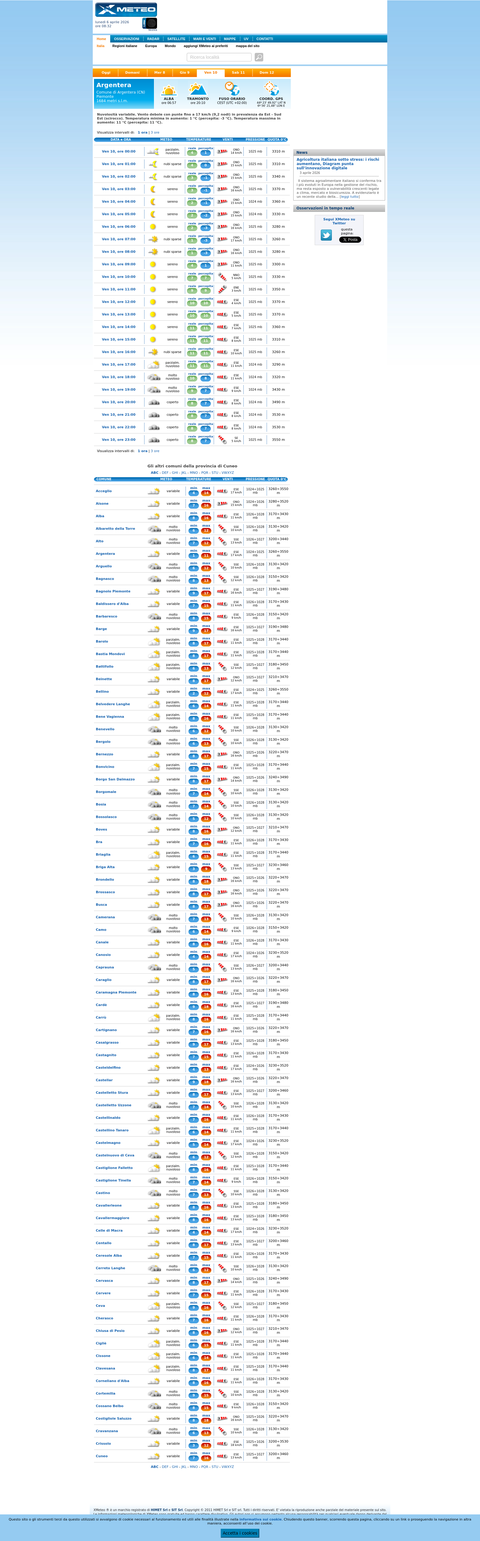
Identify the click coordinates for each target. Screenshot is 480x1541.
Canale (102, 942)
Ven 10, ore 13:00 (119, 314)
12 (206, 531)
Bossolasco (106, 817)
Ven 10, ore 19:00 (119, 390)
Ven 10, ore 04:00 (119, 202)
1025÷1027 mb (255, 591)
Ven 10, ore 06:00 (119, 227)
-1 (206, 178)
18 (206, 881)
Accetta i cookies (240, 1533)
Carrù (101, 1017)
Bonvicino (105, 767)
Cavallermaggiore (112, 1218)
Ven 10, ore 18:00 (119, 377)
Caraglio (103, 980)
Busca (101, 905)
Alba (100, 516)
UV (246, 39)
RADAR (153, 39)
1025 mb (255, 151)
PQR (204, 473)
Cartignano (106, 1030)
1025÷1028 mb (255, 641)
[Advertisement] (273, 16)
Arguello (104, 566)
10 (192, 303)
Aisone (102, 504)
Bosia (101, 804)
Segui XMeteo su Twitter (339, 221)
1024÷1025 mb (255, 491)
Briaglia (103, 855)
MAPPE (230, 39)
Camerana (105, 917)
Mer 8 (159, 73)
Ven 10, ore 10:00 (119, 277)
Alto (99, 541)
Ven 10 (210, 73)
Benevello (105, 729)
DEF (165, 473)
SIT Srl (177, 1510)
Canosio (103, 955)
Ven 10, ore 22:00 (119, 427)
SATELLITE (176, 39)
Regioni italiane (124, 46)
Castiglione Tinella (113, 1180)
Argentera (105, 554)
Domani (132, 73)
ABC (155, 473)
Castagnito (106, 1055)
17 (206, 593)
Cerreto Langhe (110, 1268)
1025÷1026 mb (255, 754)
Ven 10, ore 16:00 (119, 352)
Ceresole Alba (109, 1256)
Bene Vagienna (110, 717)
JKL (183, 473)
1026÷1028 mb (255, 516)
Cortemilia (105, 1393)
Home (101, 39)
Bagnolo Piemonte (113, 591)
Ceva (100, 1306)
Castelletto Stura (112, 1093)
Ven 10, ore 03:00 (119, 189)
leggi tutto (349, 197)
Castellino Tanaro (112, 1130)
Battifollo (105, 667)
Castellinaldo (108, 1118)
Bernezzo (104, 754)
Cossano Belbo (109, 1406)
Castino (103, 1193)
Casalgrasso (107, 1043)
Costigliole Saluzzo (114, 1419)
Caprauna (105, 967)
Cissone (103, 1356)
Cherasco (104, 1318)
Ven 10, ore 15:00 (119, 339)
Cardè (101, 1005)
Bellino (102, 692)
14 (206, 493)
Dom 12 (267, 73)
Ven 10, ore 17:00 (119, 365)
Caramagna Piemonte (116, 992)
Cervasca (104, 1281)
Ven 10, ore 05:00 (119, 214)
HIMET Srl (159, 1510)
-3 (206, 228)
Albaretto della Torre (115, 529)
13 (206, 581)
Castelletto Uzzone (113, 1105)
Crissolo (103, 1444)
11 (192, 328)
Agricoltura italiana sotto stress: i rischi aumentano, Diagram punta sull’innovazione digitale (338, 163)
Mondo (170, 46)
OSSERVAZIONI (126, 39)
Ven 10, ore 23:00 (119, 440)
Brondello (105, 880)
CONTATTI (265, 39)
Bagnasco (105, 579)
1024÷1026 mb (255, 503)
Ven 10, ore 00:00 (119, 151)
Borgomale (106, 792)
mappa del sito (248, 46)
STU (215, 473)
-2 (206, 215)
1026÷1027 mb (255, 541)
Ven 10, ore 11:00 (119, 289)
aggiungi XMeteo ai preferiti (206, 46)
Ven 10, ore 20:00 (119, 402)
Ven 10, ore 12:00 (119, 302)
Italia (100, 46)
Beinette (104, 679)
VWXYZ (228, 473)
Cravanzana (107, 1431)
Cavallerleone (109, 1205)
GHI (175, 473)
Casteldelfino (108, 1068)
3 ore (155, 133)
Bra (99, 842)
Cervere (103, 1293)
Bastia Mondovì (110, 654)
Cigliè (101, 1343)
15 (206, 606)
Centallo (103, 1243)
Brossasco (105, 892)
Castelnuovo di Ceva (115, 1155)
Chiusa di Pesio (110, 1331)
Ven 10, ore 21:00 (119, 415)
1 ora (143, 133)
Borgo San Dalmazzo (115, 779)
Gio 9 (184, 73)
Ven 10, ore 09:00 (119, 264)
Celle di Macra (109, 1231)
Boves (101, 829)
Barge (101, 629)
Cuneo (102, 1456)
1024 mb (255, 201)
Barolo (102, 641)
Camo (101, 930)
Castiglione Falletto (114, 1168)
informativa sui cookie (260, 1519)
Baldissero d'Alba (112, 604)
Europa (151, 46)
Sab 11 (238, 73)
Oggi (106, 73)
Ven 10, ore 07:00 (119, 239)
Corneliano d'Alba (112, 1381)
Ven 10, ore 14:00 (119, 327)
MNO (194, 473)
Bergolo (103, 742)
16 (206, 505)
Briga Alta (105, 867)
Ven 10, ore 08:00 (119, 252)
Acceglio (104, 491)
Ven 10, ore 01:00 (119, 164)
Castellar (104, 1080)
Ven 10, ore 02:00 (119, 177)
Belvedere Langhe (113, 704)
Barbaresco (106, 616)
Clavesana (105, 1368)
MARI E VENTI (204, 39)
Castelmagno (108, 1143)
